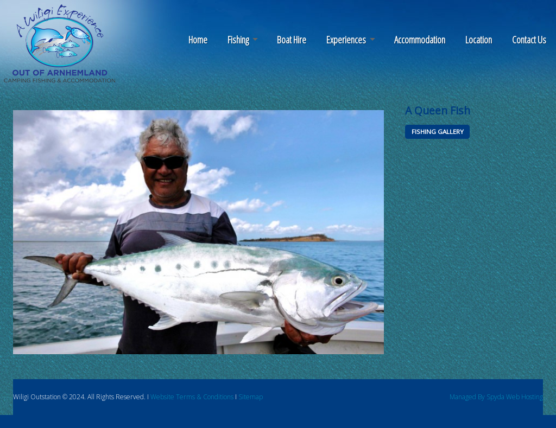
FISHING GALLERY (438, 131)
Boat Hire (291, 39)
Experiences (346, 39)
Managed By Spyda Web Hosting (496, 396)
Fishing (238, 39)
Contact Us (529, 39)
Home (197, 39)
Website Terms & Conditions (191, 396)
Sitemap (250, 396)
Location (478, 39)
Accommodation (419, 39)
